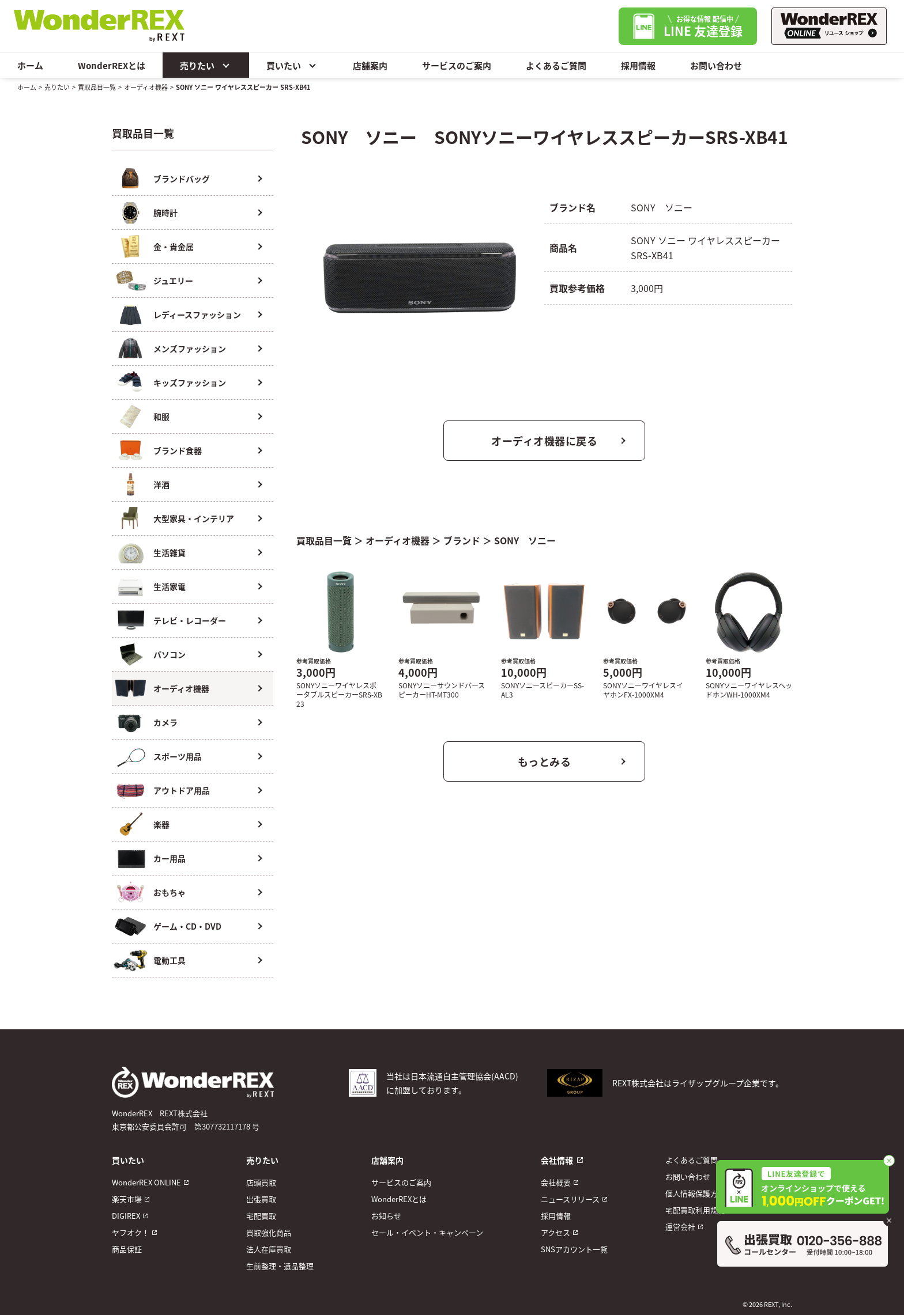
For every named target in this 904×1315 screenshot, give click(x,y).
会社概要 (556, 1182)
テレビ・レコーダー (189, 620)
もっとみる (544, 761)
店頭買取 (261, 1182)
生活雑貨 (169, 552)
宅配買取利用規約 (695, 1209)
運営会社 (680, 1226)
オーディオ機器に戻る (544, 440)
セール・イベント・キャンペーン (427, 1232)
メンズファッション (189, 348)
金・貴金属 (173, 246)
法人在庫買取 (268, 1249)
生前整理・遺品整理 (280, 1265)
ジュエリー (173, 280)
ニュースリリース (570, 1198)
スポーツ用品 (177, 756)
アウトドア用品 (181, 790)
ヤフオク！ (130, 1232)
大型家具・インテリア (193, 518)
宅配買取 (261, 1215)
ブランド (461, 540)
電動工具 (169, 960)
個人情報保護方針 (695, 1193)
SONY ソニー (525, 540)
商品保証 (127, 1249)
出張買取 (261, 1198)
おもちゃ (169, 892)
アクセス (555, 1232)
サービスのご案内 (456, 65)
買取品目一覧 (97, 87)
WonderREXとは (111, 65)
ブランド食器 (177, 450)
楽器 (161, 824)
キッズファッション (189, 382)
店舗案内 (370, 65)
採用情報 (638, 65)
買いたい (292, 65)
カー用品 (169, 858)
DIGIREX (126, 1215)
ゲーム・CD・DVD (187, 926)
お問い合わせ (716, 65)
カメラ (165, 722)
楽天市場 (127, 1198)
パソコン (169, 654)
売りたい (206, 65)
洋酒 (161, 484)
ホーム (30, 65)
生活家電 (169, 586)
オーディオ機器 (146, 87)
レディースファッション (197, 314)
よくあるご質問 (556, 65)
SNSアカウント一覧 (574, 1249)
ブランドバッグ (181, 178)
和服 (161, 416)
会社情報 (557, 1160)
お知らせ (386, 1215)
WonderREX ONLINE (146, 1182)
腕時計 (165, 212)
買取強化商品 (268, 1232)
